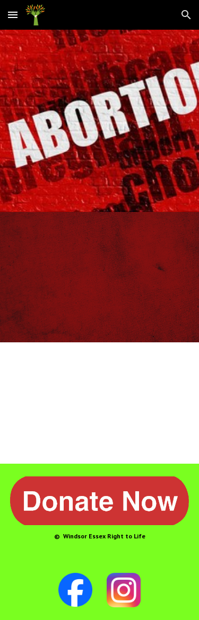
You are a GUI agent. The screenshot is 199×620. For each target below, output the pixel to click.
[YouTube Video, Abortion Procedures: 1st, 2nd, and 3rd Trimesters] (99, 403)
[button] (12, 14)
